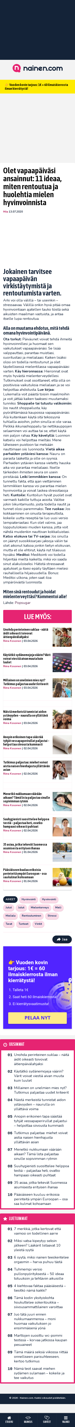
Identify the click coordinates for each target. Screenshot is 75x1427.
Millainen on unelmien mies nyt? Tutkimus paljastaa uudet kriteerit (25, 682)
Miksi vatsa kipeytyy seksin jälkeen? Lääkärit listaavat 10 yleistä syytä (37, 1245)
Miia (5, 212)
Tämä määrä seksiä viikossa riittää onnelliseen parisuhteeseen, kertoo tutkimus (41, 1357)
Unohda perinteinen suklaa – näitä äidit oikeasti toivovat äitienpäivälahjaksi (25, 633)
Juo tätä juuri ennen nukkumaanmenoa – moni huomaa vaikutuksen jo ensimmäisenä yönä (35, 1321)
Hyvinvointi (29, 899)
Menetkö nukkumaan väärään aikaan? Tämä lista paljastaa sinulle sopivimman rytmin (26, 797)
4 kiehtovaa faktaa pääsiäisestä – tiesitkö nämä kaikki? (40, 1288)
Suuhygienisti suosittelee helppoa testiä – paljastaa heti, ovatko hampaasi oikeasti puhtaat (26, 822)
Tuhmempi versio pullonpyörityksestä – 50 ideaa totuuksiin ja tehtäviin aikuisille (39, 1274)
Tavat (9, 924)
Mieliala (10, 916)
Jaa (62, 939)
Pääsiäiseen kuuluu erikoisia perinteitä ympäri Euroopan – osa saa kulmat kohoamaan (25, 873)
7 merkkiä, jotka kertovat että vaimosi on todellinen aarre (37, 1231)
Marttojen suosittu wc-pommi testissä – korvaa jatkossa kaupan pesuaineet (40, 1340)
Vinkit (38, 924)
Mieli (58, 907)
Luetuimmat (18, 1218)
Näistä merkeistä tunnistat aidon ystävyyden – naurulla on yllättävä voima (25, 715)
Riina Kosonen (12, 641)
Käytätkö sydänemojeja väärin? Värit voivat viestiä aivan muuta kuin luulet (27, 658)
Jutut (9, 907)
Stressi (52, 916)
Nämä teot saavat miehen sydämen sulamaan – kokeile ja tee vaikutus (39, 1373)
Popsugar (23, 602)
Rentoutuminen (31, 916)
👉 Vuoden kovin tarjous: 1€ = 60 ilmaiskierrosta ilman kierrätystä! (36, 87)
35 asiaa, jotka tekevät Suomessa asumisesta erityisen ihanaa (25, 846)
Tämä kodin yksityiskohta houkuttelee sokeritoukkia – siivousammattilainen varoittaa (38, 1302)
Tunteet (23, 924)
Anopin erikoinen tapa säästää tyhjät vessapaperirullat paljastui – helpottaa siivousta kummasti (26, 740)
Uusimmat (16, 1044)
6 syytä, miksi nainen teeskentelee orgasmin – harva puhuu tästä (41, 1259)
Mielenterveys (40, 907)
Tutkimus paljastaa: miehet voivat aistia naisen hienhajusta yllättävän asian (26, 766)
